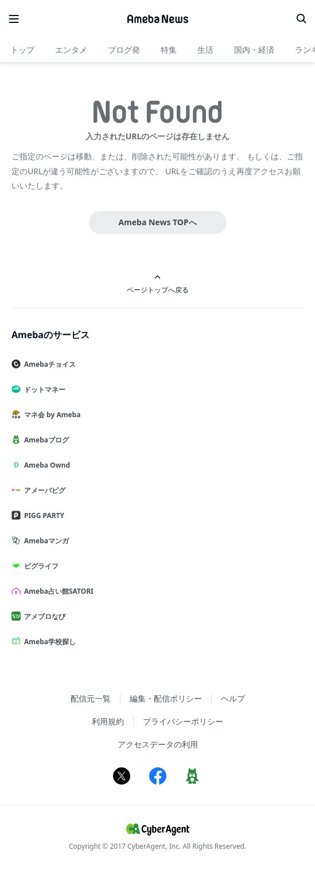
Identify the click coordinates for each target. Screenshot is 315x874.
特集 (169, 49)
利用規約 (108, 721)
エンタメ (71, 49)
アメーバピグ (43, 490)
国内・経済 (254, 49)
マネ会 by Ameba (50, 415)
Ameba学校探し (48, 641)
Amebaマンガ (44, 541)
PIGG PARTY (42, 515)
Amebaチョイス (48, 364)
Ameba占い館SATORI (57, 591)
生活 (205, 49)
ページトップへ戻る (158, 284)
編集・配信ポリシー (166, 698)
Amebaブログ (44, 440)
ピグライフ (39, 566)
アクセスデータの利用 (158, 744)
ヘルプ (233, 698)
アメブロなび (43, 616)
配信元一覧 (91, 698)
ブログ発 (124, 49)
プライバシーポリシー (183, 721)
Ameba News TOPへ (157, 222)
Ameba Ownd (45, 465)
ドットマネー (43, 389)
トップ (22, 49)
